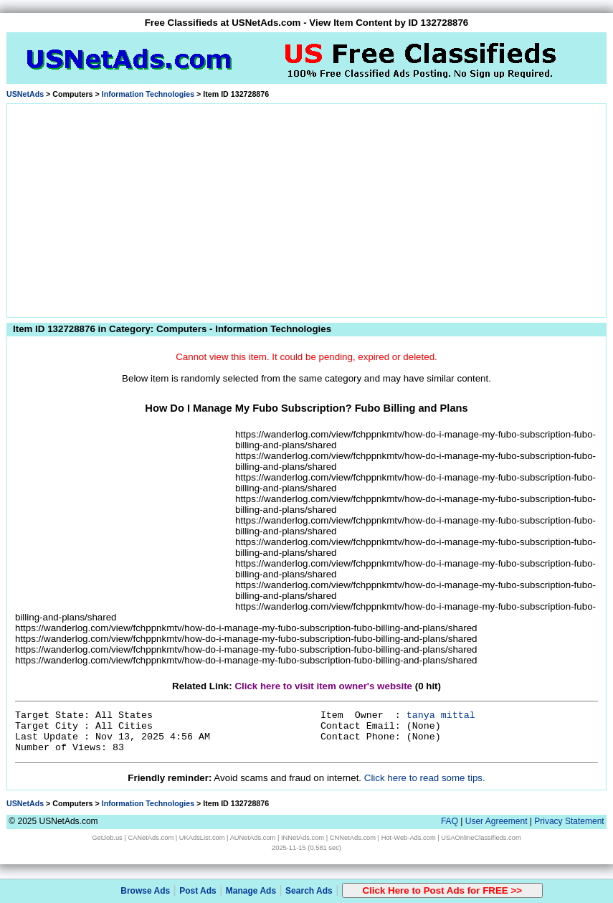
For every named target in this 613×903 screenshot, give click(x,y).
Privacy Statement (569, 821)
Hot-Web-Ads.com (408, 837)
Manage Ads (251, 891)
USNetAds (25, 94)
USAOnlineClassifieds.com (481, 837)
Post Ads (198, 891)
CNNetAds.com (353, 837)
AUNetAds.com (253, 837)
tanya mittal (441, 715)
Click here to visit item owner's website (323, 686)
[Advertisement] (306, 208)
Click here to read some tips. (424, 777)
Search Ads (309, 891)
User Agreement (496, 821)
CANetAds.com (151, 837)
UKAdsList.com (202, 837)
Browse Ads (145, 891)
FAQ (449, 821)
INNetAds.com (302, 837)
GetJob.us (107, 837)
